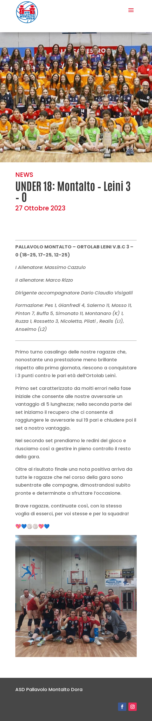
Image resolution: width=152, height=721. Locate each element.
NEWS (24, 174)
